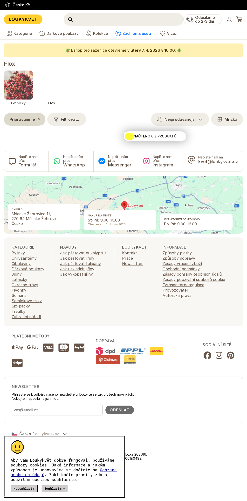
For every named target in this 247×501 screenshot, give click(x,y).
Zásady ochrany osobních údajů (192, 274)
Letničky (19, 279)
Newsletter (132, 263)
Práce (127, 258)
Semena (19, 295)
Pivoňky (19, 290)
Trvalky (18, 311)
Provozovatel (175, 290)
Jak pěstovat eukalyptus (83, 252)
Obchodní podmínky (181, 268)
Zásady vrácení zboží (182, 263)
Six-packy (21, 306)
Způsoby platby (177, 252)
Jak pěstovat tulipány (80, 263)
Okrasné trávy (25, 284)
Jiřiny (17, 274)
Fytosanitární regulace (183, 284)
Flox (9, 63)
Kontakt (129, 252)
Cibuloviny (21, 263)
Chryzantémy (24, 258)
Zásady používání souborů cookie (194, 279)
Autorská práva (177, 295)
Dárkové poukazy (28, 268)
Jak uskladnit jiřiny (77, 268)
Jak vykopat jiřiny (76, 274)
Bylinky (18, 252)
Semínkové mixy (27, 300)
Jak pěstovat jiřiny (77, 258)
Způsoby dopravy (179, 258)
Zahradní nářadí (26, 316)
